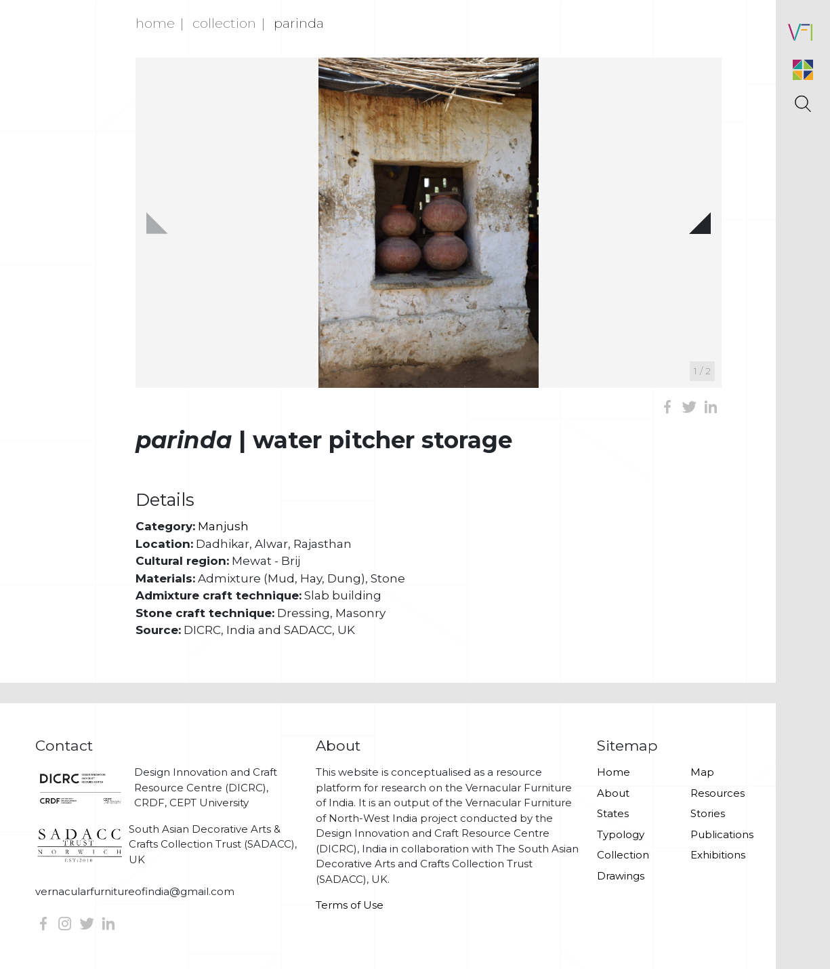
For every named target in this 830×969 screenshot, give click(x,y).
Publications (721, 834)
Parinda (299, 23)
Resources (717, 793)
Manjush (223, 526)
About (613, 793)
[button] (700, 223)
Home (155, 23)
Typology (620, 834)
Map (702, 772)
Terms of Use (349, 904)
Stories (707, 813)
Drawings (620, 875)
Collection (224, 23)
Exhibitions (717, 854)
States (613, 813)
